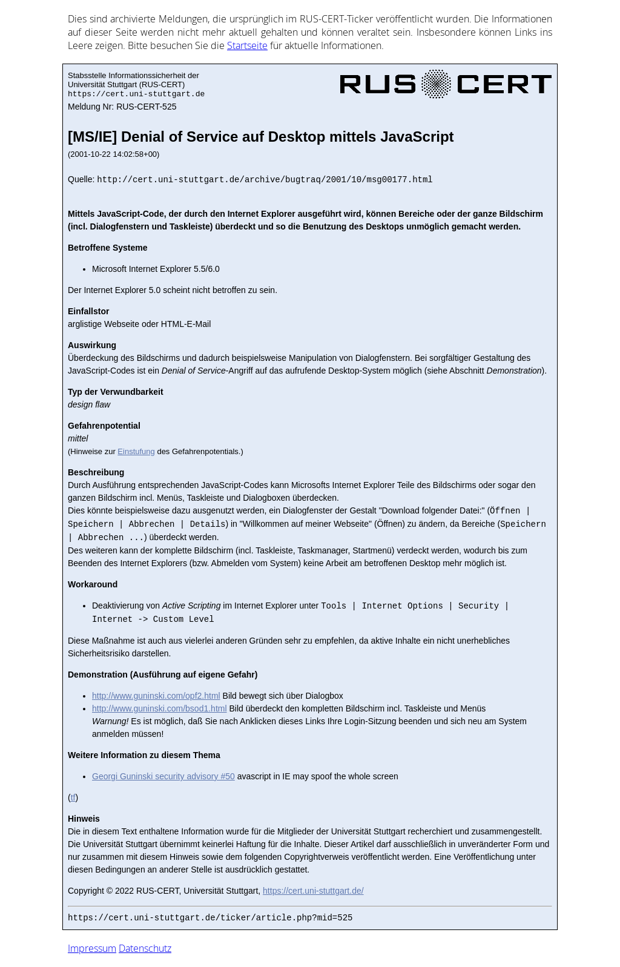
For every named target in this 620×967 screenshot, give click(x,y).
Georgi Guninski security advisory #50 (163, 776)
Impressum (92, 948)
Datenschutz (145, 948)
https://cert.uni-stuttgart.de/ (313, 891)
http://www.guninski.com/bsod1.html (159, 708)
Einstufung (135, 451)
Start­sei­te (247, 45)
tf (73, 797)
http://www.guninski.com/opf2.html (156, 696)
